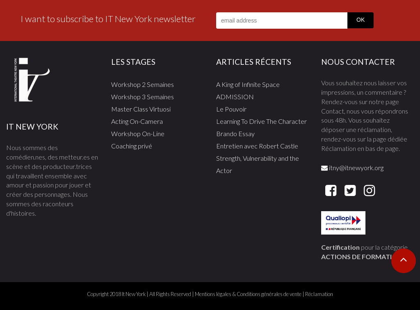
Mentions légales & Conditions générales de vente (248, 294)
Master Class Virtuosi (141, 109)
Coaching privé (131, 146)
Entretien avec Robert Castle (257, 146)
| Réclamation (317, 294)
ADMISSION (235, 96)
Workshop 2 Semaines (142, 84)
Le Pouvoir (231, 109)
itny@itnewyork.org (352, 167)
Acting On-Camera (137, 121)
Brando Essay (235, 133)
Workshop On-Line (137, 133)
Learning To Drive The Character (261, 121)
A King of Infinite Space (248, 84)
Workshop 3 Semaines (142, 96)
